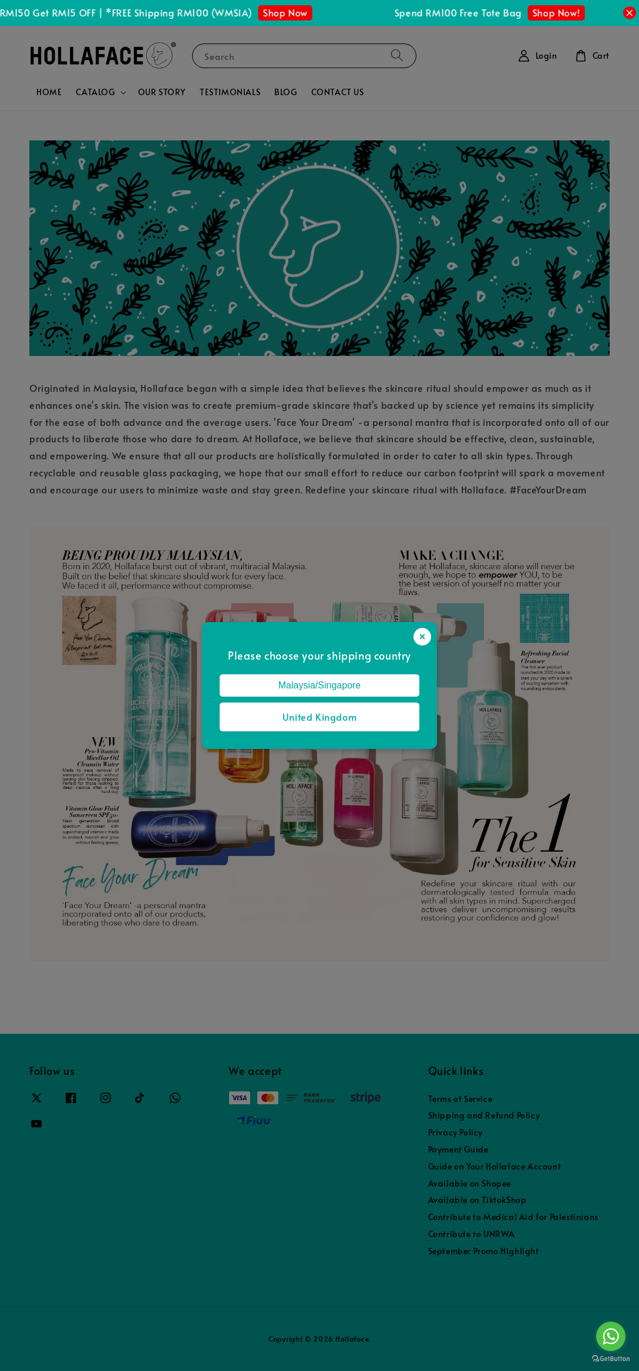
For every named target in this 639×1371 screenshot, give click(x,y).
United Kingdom (319, 716)
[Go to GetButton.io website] (611, 1359)
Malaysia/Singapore (319, 685)
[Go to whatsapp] (610, 1336)
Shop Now (289, 12)
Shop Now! (560, 12)
